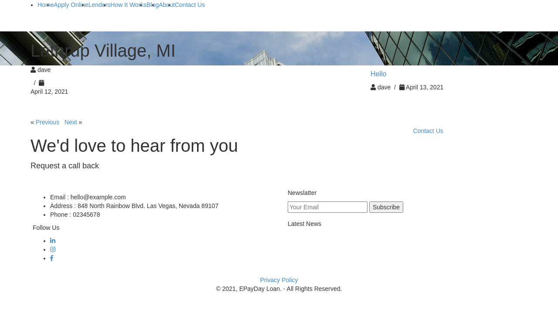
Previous (47, 122)
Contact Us (428, 130)
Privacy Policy (279, 279)
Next (71, 122)
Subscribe (386, 207)
